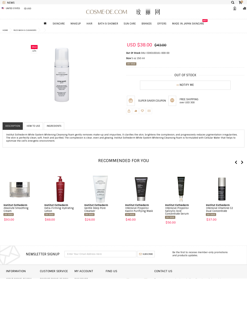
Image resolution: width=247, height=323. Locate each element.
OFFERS (161, 23)
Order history (108, 283)
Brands (147, 23)
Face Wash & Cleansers (25, 30)
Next (241, 162)
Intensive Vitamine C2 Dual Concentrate (219, 208)
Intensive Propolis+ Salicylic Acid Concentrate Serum (177, 209)
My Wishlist (106, 288)
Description (12, 126)
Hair (89, 23)
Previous (236, 162)
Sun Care (130, 23)
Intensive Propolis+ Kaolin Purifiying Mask (139, 208)
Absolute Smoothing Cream (16, 208)
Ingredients (54, 126)
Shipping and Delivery (19, 283)
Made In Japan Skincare (188, 23)
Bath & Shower (108, 23)
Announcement (62, 288)
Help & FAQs (60, 292)
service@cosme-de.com (211, 292)
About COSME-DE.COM (18, 279)
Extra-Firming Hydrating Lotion (59, 208)
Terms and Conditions (19, 297)
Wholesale (12, 292)
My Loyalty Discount (111, 292)
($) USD (27, 8)
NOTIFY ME (185, 85)
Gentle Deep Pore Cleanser (96, 208)
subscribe (146, 254)
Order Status (61, 283)
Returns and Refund (18, 288)
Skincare (59, 23)
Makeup (75, 23)
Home (5, 30)
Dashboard (106, 279)
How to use (33, 126)
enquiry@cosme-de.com (211, 287)
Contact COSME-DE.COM (67, 279)
